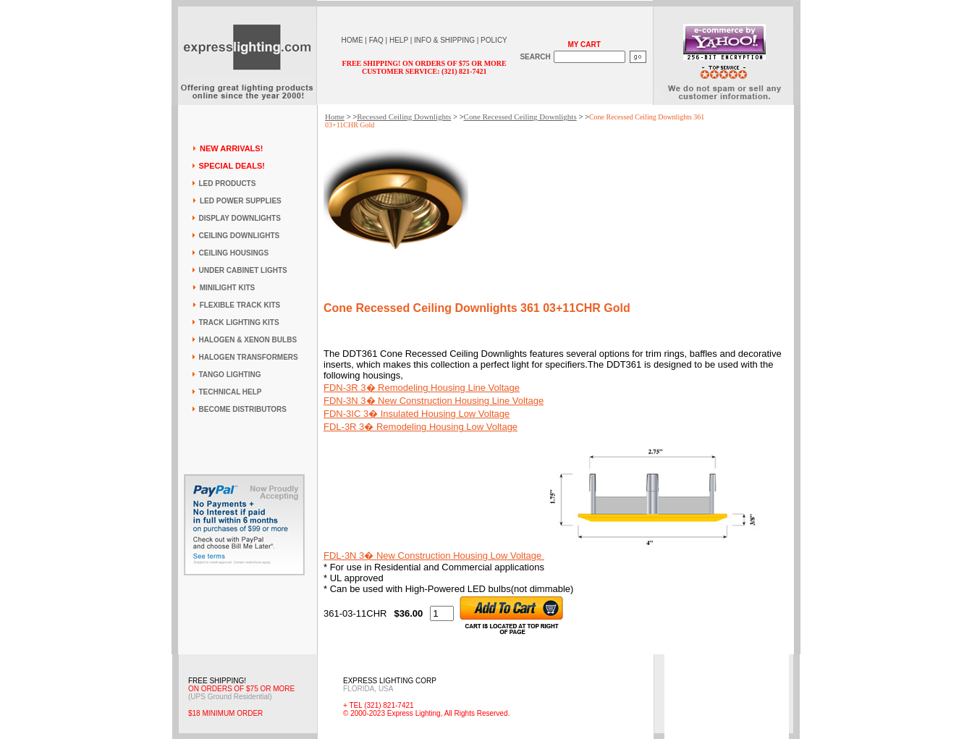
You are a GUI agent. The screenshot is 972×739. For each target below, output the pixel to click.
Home (335, 116)
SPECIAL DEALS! (232, 165)
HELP (398, 40)
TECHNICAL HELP (230, 392)
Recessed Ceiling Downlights (404, 116)
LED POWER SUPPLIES (241, 201)
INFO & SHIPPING (444, 40)
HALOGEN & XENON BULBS (248, 340)
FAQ (376, 40)
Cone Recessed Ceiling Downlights (520, 116)
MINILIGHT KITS (227, 288)
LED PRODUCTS (227, 183)
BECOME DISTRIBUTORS (243, 409)
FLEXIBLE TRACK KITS (240, 305)
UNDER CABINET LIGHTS (243, 270)
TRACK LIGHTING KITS (239, 322)
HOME (352, 40)
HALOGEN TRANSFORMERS (248, 357)
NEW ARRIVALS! (231, 148)
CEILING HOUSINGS (234, 253)
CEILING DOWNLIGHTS (239, 236)
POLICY (494, 40)
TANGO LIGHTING (230, 375)
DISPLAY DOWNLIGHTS (240, 218)
